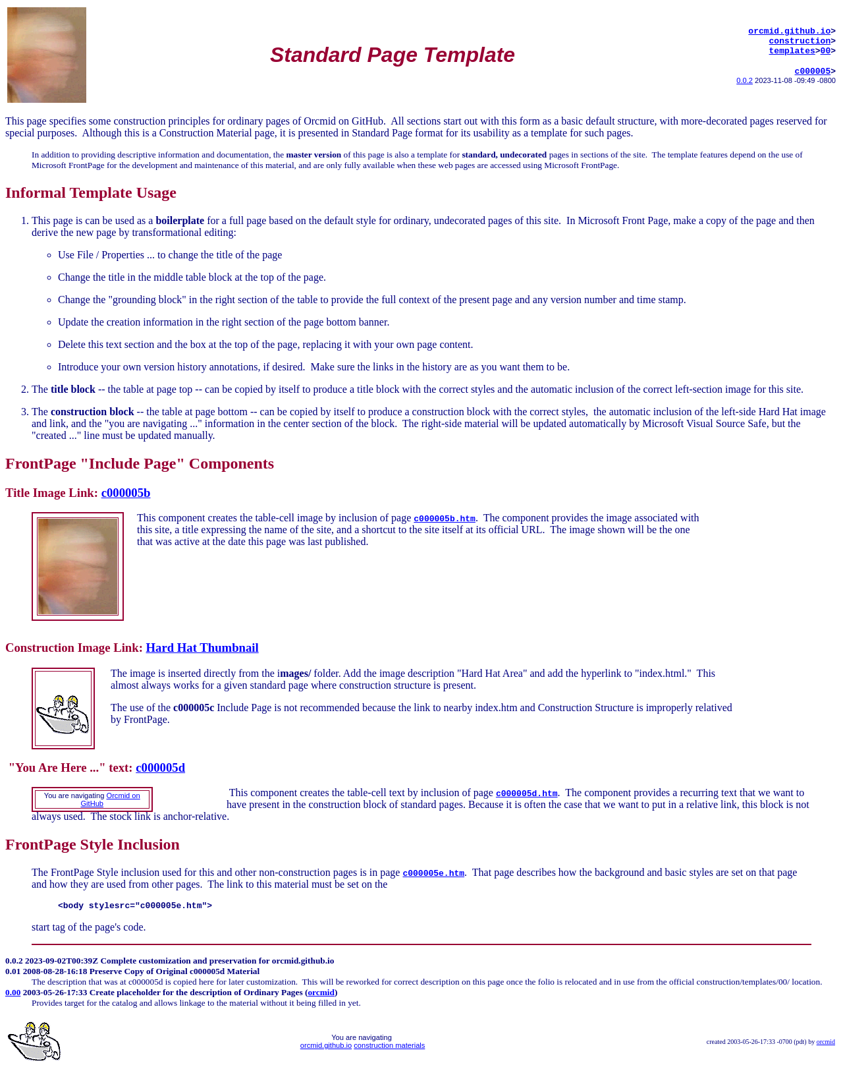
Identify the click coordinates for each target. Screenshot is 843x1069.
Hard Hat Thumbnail (202, 647)
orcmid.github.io (789, 28)
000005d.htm (529, 793)
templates (792, 52)
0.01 (12, 971)
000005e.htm (436, 873)
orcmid (321, 992)
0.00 (12, 992)
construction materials (389, 1045)
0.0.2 (744, 84)
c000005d (160, 767)
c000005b (126, 493)
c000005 (813, 74)
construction (800, 40)
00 (826, 52)
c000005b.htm (445, 518)
